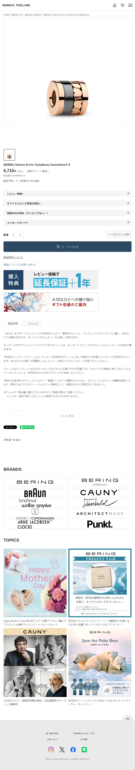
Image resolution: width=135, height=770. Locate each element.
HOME (6, 14)
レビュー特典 (15, 193)
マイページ (114, 5)
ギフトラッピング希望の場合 (24, 203)
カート (122, 5)
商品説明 (13, 323)
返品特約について (13, 257)
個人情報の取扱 (52, 733)
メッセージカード (18, 222)
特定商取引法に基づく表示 (83, 733)
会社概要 (83, 739)
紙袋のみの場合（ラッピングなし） (28, 213)
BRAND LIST (17, 14)
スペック (33, 323)
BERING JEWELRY (33, 14)
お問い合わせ (52, 739)
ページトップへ (127, 717)
